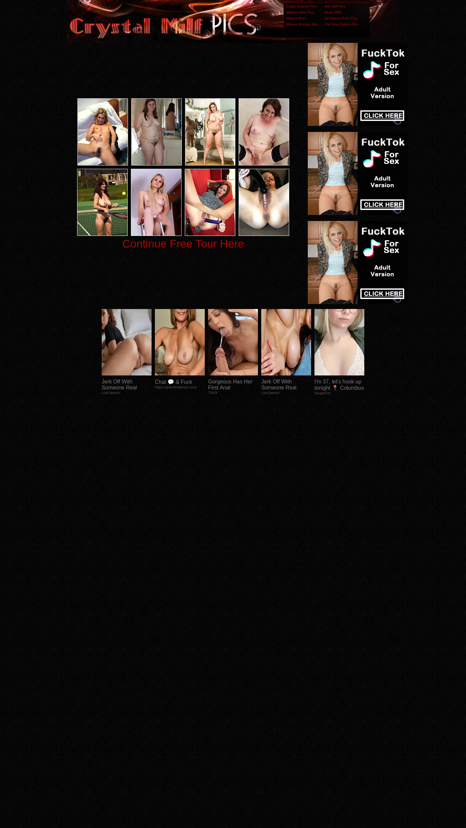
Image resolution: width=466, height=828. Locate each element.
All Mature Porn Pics (341, 18)
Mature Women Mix (302, 24)
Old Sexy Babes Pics (341, 24)
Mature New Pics (300, 12)
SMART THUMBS (245, 696)
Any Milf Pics (334, 6)
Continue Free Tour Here (183, 244)
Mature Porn (296, 18)
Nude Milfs (333, 12)
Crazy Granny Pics (301, 6)
